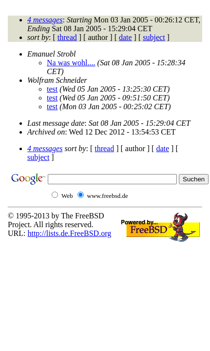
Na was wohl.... (71, 62)
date (125, 37)
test (52, 89)
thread (67, 37)
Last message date (55, 123)
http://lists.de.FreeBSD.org (69, 233)
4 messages (44, 20)
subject (154, 37)
